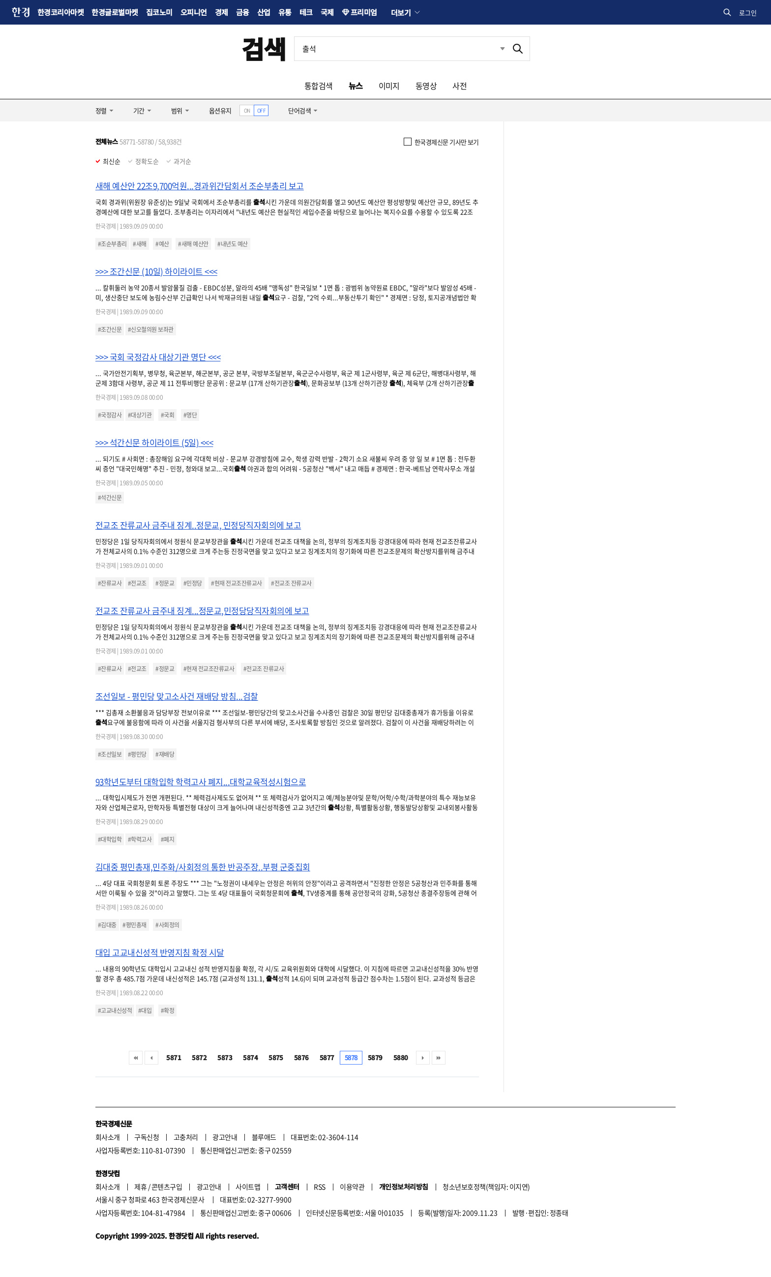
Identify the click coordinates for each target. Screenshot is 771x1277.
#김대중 (107, 925)
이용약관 (352, 1186)
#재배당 (164, 754)
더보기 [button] (401, 12)
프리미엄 (364, 12)
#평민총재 (134, 925)
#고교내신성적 (115, 1010)
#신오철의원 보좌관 (151, 329)
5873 (224, 1057)
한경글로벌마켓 (114, 12)
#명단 (190, 415)
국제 (327, 12)
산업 (263, 12)
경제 (221, 12)
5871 (173, 1057)
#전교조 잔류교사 (291, 583)
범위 (176, 110)
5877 (327, 1057)
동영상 (426, 85)
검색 (263, 48)
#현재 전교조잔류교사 (236, 583)
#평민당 (137, 754)
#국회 (167, 415)
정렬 (101, 110)
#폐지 (167, 839)
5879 (375, 1057)
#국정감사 (109, 415)
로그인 (748, 12)
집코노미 (159, 12)
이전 (151, 1058)
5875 (275, 1057)
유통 (285, 12)
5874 (250, 1057)
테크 (306, 12)
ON (247, 110)
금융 (242, 12)
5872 (199, 1057)
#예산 (162, 243)
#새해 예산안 (193, 243)
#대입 (144, 1010)
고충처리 (186, 1137)
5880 (400, 1057)
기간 (139, 110)
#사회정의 (167, 925)
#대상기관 (139, 415)
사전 (459, 85)
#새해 (139, 243)
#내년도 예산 (232, 243)
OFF (261, 110)
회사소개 (107, 1137)
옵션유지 (220, 110)
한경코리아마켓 (60, 12)
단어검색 (299, 110)
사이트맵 (248, 1186)
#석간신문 (109, 497)
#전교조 (137, 583)
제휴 (140, 1186)
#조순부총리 (112, 243)
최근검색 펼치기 (502, 48)
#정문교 (164, 583)
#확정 (167, 1010)
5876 (301, 1057)
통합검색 (318, 85)
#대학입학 (109, 839)
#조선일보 (109, 754)
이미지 (389, 85)
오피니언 (193, 12)
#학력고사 (139, 839)
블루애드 (264, 1137)
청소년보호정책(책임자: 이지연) (486, 1186)
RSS (319, 1186)
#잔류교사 (109, 583)
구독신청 (146, 1137)
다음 (423, 1058)
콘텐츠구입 (166, 1186)
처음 (136, 1058)
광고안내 (224, 1137)
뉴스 (356, 85)
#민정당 (192, 583)
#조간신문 (109, 329)
